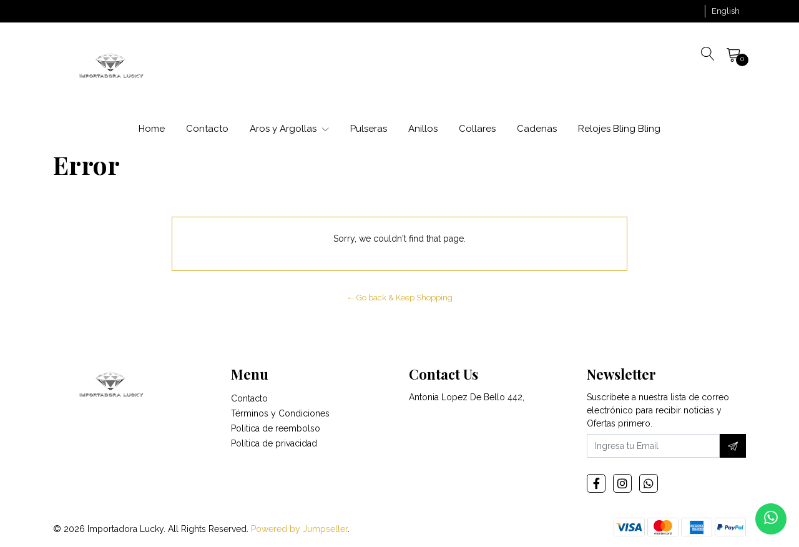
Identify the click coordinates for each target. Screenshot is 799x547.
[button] (725, 11)
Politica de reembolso (275, 428)
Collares (477, 128)
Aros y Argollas (289, 128)
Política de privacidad (274, 443)
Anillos (423, 128)
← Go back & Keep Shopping (399, 297)
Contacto (207, 128)
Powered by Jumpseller (299, 529)
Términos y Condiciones (280, 413)
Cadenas (537, 128)
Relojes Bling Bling (619, 128)
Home (152, 128)
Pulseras (368, 128)
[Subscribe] (733, 446)
